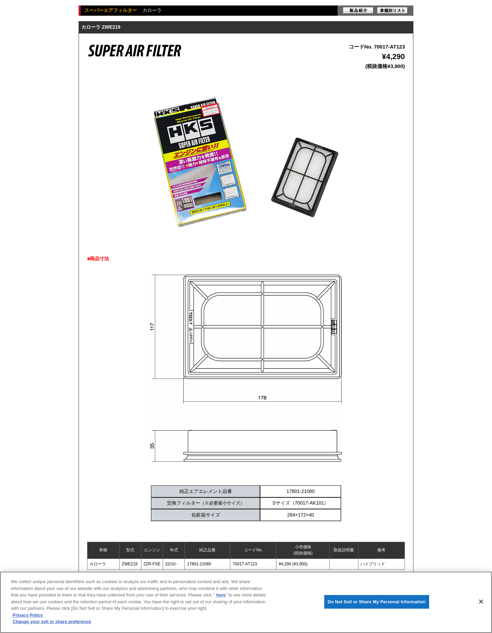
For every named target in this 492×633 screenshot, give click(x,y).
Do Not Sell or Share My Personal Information (377, 601)
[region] (246, 602)
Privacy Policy (28, 615)
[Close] (481, 601)
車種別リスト (392, 10)
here (221, 594)
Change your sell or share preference (52, 621)
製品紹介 (358, 10)
